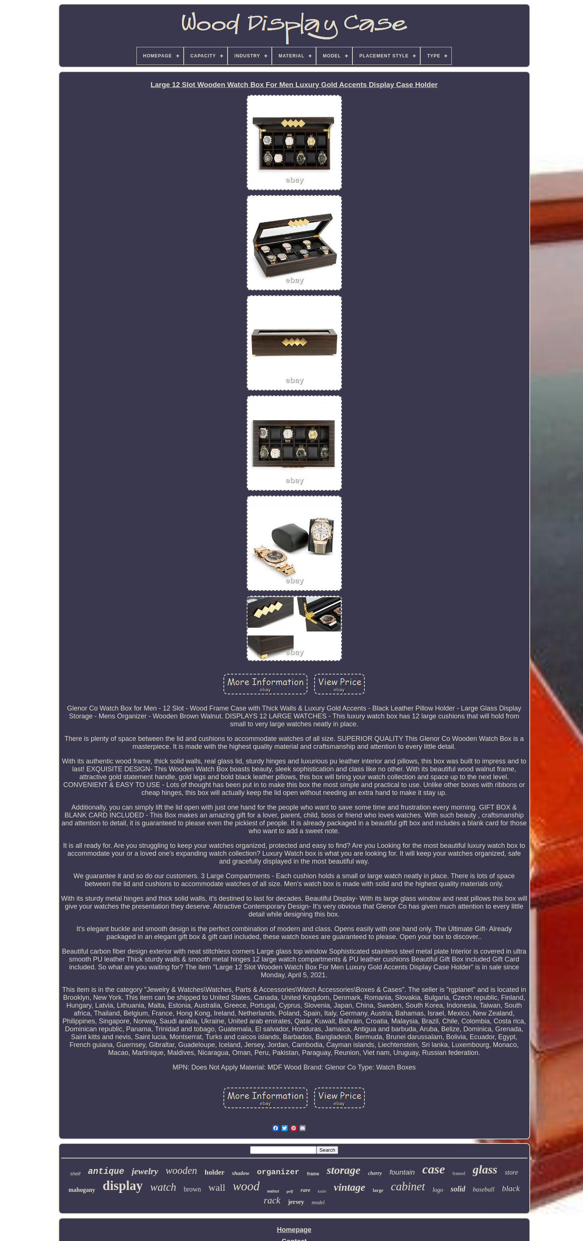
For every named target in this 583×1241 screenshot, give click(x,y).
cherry (375, 1173)
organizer (278, 1172)
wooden (181, 1170)
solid (458, 1189)
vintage (349, 1187)
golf (289, 1191)
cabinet (408, 1186)
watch (163, 1187)
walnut (273, 1191)
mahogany (82, 1190)
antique (106, 1171)
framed (459, 1173)
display (123, 1185)
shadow (241, 1173)
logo (438, 1190)
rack (272, 1200)
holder (215, 1172)
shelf (75, 1173)
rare (305, 1190)
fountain (402, 1172)
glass (485, 1169)
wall (216, 1187)
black (511, 1188)
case (433, 1169)
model (318, 1202)
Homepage (294, 1229)
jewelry (145, 1171)
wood (246, 1186)
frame (313, 1173)
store (511, 1172)
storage (343, 1170)
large (378, 1190)
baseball (484, 1189)
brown (192, 1189)
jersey (296, 1201)
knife (322, 1191)
